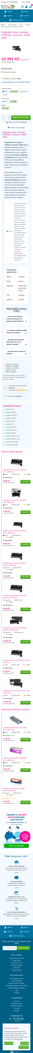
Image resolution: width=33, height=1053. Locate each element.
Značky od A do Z (17, 968)
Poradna (16, 998)
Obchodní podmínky (17, 1011)
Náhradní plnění (16, 975)
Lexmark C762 (10, 429)
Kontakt (17, 1016)
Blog (16, 995)
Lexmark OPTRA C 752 (13, 441)
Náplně (8, 17)
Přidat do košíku (20, 123)
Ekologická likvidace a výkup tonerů (16, 991)
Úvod (4, 30)
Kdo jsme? (17, 1006)
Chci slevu (23, 953)
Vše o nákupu (26, 2)
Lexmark (21, 30)
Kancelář (24, 21)
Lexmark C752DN (11, 417)
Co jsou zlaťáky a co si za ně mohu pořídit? (15, 87)
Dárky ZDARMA (16, 986)
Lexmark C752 (10, 414)
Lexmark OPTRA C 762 (13, 444)
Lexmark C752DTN (11, 420)
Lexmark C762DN (11, 432)
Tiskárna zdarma (16, 25)
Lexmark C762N (10, 438)
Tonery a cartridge (12, 30)
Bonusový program (16, 970)
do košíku (25, 487)
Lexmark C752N (10, 426)
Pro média (17, 1013)
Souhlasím (9, 1043)
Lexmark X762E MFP (12, 450)
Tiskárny (8, 21)
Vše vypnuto (23, 1047)
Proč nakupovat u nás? (16, 983)
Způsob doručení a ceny (17, 963)
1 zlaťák (28, 479)
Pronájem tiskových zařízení (17, 993)
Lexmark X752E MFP (12, 447)
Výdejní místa (17, 966)
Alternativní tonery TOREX (16, 988)
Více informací (18, 1039)
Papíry (24, 17)
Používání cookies (16, 1008)
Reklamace (16, 973)
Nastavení (24, 1043)
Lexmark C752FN (11, 423)
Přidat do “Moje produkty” (16, 132)
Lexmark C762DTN (11, 435)
